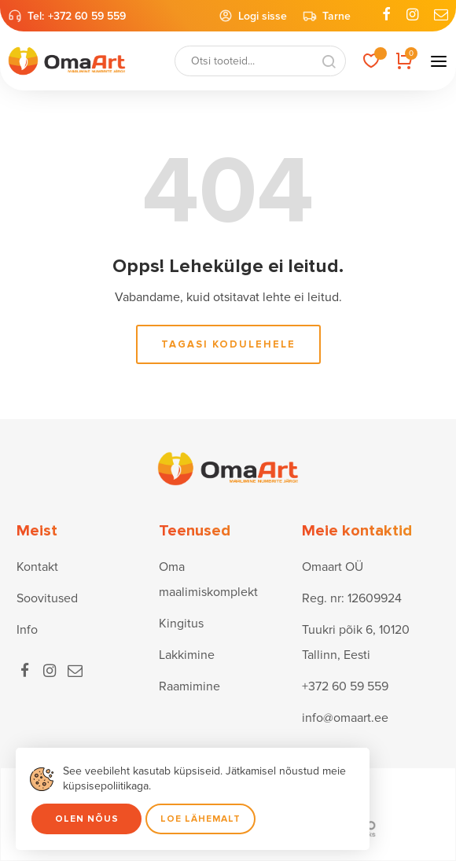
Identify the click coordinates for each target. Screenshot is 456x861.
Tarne (327, 15)
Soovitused (47, 598)
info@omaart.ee (345, 718)
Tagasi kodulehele (228, 344)
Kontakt (37, 567)
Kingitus (181, 623)
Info (27, 630)
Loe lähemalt (200, 819)
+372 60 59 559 (87, 16)
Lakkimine (187, 655)
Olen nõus (87, 819)
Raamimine (189, 686)
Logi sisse (253, 15)
